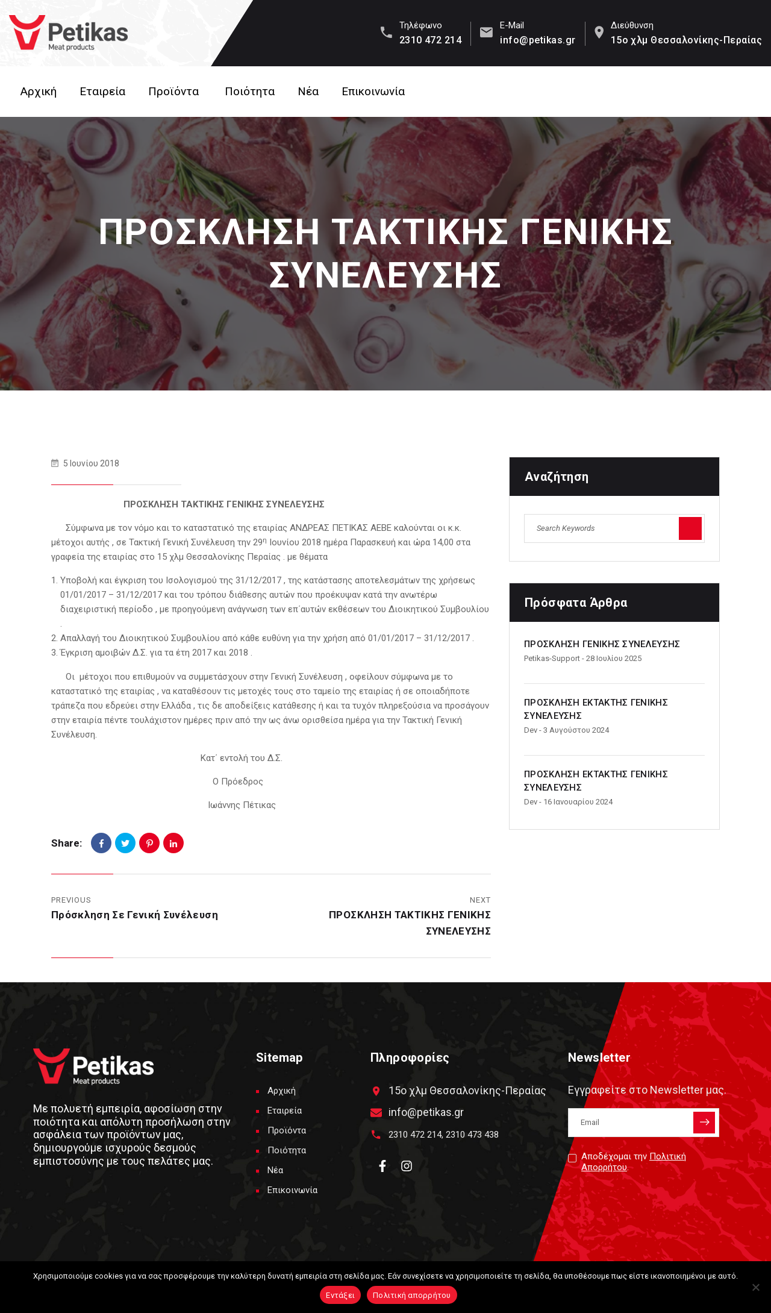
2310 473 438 (472, 1134)
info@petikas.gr (537, 40)
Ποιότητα (250, 91)
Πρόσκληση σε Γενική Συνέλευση (134, 915)
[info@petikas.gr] (376, 1112)
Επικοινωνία (373, 91)
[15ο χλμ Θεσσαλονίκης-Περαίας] (376, 1091)
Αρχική (38, 91)
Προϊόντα (173, 91)
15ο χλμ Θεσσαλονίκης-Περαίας (686, 40)
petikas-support (552, 658)
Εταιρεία (102, 91)
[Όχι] (756, 1287)
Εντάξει (340, 1295)
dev (530, 730)
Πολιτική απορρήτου (412, 1295)
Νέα (308, 91)
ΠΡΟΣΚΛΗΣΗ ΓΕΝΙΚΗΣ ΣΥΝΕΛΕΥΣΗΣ (602, 644)
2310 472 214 (430, 40)
